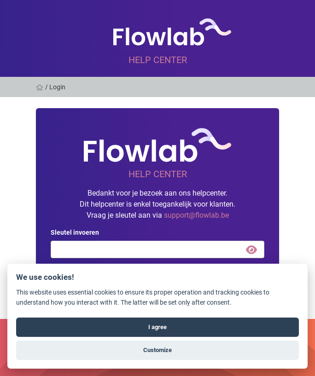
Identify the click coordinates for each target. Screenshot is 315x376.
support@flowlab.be (196, 215)
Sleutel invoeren (75, 232)
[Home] (40, 87)
